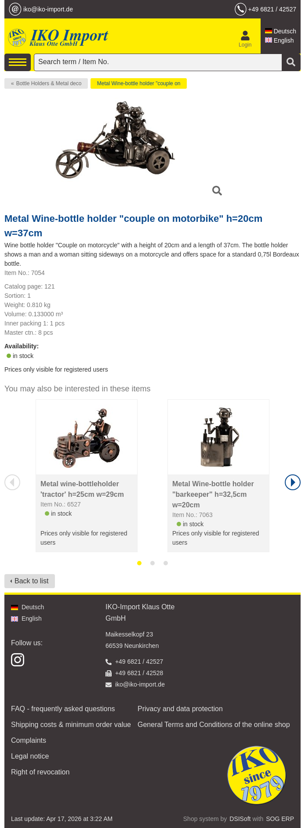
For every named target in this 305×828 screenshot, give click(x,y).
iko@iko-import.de (48, 9)
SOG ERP (280, 818)
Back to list (31, 581)
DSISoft (240, 818)
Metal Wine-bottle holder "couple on (139, 83)
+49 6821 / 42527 (272, 9)
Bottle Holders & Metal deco (49, 83)
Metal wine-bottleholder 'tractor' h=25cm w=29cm (82, 489)
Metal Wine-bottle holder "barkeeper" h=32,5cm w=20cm (213, 494)
